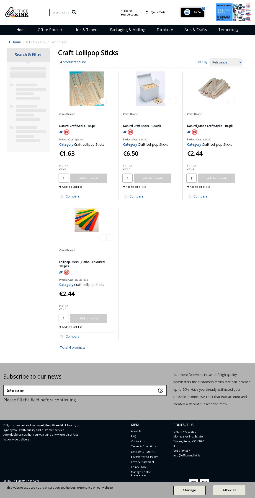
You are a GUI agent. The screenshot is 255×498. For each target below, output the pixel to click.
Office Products (51, 29)
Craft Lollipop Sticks (89, 144)
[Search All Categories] (63, 12)
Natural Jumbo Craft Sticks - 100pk (210, 126)
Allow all (229, 490)
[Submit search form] (73, 11)
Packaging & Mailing (127, 29)
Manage (189, 490)
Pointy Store (139, 467)
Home (21, 29)
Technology (228, 29)
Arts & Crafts (196, 29)
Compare (69, 196)
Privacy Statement (142, 462)
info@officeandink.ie (187, 455)
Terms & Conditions (144, 446)
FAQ (133, 436)
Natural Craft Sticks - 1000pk (142, 126)
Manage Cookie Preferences (141, 473)
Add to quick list (70, 186)
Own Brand (67, 114)
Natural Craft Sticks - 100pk (77, 126)
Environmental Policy (144, 456)
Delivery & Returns (143, 451)
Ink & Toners (87, 29)
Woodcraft (60, 42)
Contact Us (138, 441)
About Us (136, 431)
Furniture (165, 29)
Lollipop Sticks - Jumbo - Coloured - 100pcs (82, 264)
